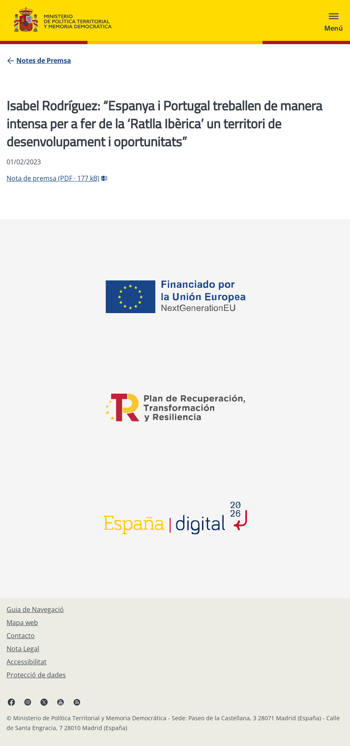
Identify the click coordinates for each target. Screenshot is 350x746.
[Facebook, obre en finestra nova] (11, 702)
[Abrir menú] (333, 20)
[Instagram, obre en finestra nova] (28, 702)
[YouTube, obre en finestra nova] (60, 702)
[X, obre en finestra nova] (44, 702)
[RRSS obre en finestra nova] (77, 702)
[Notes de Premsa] (43, 60)
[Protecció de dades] (36, 675)
